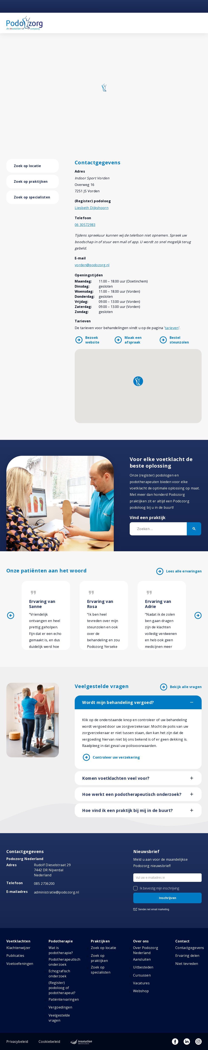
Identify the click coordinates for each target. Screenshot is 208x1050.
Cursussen (142, 975)
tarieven (172, 328)
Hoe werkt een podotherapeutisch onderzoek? (131, 794)
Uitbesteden (143, 967)
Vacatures (141, 983)
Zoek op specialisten (32, 197)
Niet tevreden (186, 963)
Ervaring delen (187, 955)
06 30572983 (85, 224)
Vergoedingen (60, 1007)
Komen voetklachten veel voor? (115, 778)
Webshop (141, 991)
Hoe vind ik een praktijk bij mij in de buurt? (127, 810)
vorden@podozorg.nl (92, 265)
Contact (182, 941)
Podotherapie (61, 941)
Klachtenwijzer (18, 947)
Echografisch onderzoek (59, 973)
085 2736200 (44, 883)
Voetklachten (18, 941)
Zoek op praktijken (31, 181)
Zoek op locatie (27, 165)
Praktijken (100, 941)
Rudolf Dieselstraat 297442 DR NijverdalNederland (52, 870)
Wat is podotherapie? (61, 950)
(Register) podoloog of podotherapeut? (62, 987)
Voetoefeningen (19, 963)
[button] (138, 381)
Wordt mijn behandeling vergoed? (118, 702)
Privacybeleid (17, 1041)
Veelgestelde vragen (59, 1018)
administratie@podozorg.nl (56, 892)
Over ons (141, 941)
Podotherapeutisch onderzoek (64, 962)
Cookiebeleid (49, 1041)
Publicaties (15, 955)
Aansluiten (142, 959)
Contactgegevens (189, 947)
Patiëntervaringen (64, 999)
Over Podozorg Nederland (145, 950)
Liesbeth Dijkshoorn (91, 207)
